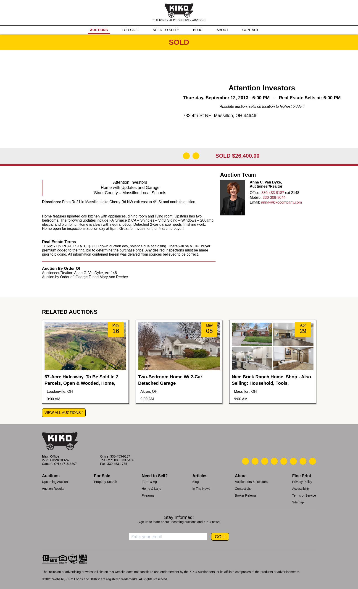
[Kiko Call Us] (245, 461)
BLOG (198, 30)
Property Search (105, 482)
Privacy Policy (302, 482)
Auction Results (53, 488)
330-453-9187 (272, 193)
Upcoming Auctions (55, 482)
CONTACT (250, 30)
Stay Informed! (179, 517)
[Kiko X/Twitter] (293, 461)
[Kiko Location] (264, 461)
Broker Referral (246, 495)
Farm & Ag (149, 482)
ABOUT (222, 30)
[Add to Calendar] (195, 155)
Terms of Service (304, 495)
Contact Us (243, 488)
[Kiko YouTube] (303, 461)
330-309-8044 (274, 197)
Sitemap (298, 502)
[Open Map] (186, 155)
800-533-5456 (124, 460)
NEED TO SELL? (166, 30)
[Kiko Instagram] (312, 461)
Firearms (148, 495)
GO (219, 536)
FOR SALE (130, 30)
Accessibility (301, 488)
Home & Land (151, 488)
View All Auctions (63, 413)
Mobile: (256, 197)
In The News (201, 488)
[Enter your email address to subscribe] (168, 536)
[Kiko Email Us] (255, 461)
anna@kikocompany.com (281, 202)
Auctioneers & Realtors (251, 482)
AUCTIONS (99, 30)
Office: (255, 193)
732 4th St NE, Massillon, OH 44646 (219, 115)
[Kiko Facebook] (274, 461)
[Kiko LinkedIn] (283, 461)
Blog (195, 482)
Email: (255, 202)
